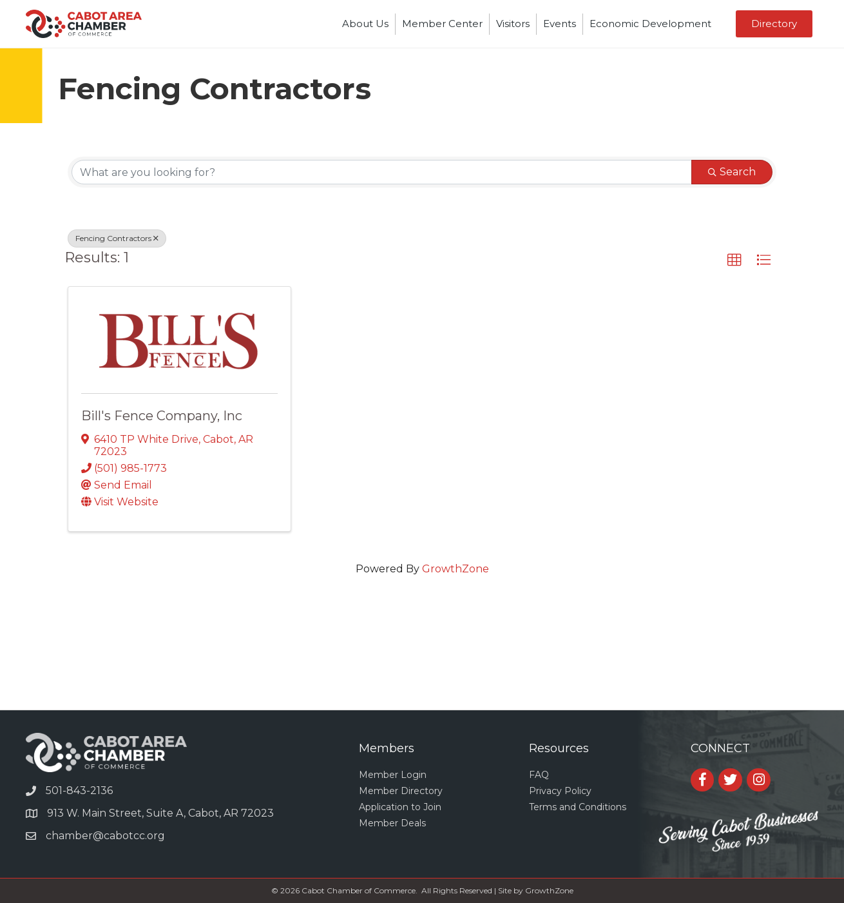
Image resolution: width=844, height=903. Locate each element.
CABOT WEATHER (422, 661)
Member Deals (392, 823)
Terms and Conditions (577, 807)
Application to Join (400, 807)
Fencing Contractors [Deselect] (116, 238)
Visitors (513, 23)
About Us (365, 23)
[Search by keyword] (382, 172)
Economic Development (650, 23)
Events (559, 23)
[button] (734, 260)
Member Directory (401, 791)
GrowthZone (455, 569)
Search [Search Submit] (732, 172)
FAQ (539, 775)
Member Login (393, 775)
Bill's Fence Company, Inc (161, 415)
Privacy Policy (560, 791)
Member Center (442, 23)
